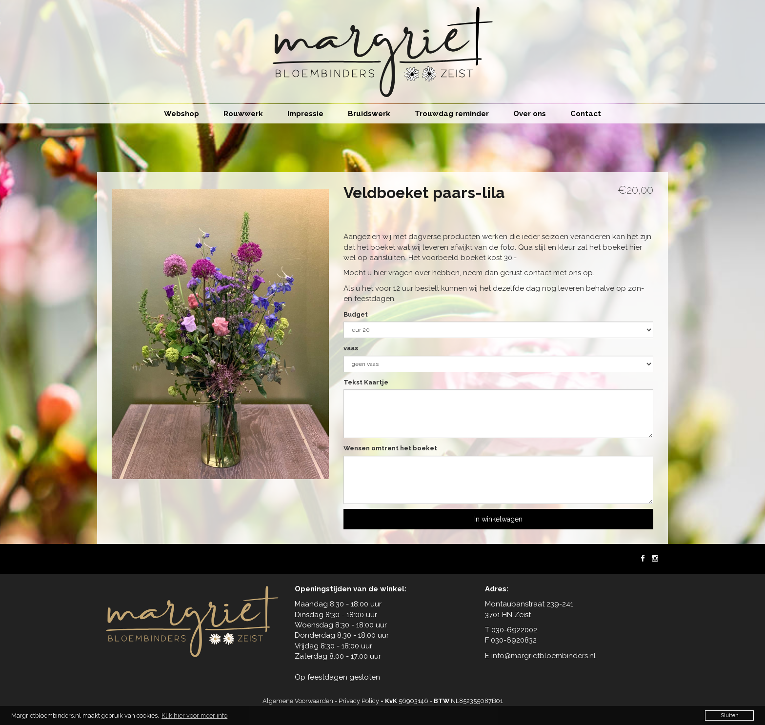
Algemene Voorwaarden (297, 701)
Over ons (529, 113)
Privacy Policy (359, 701)
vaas (350, 348)
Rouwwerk (243, 113)
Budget (355, 314)
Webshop (181, 113)
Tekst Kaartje (365, 382)
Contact (585, 113)
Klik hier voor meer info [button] (194, 715)
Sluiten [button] (730, 715)
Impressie (305, 113)
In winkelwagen (498, 519)
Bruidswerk (369, 113)
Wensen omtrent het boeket (390, 448)
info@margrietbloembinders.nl (543, 655)
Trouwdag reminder (452, 113)
